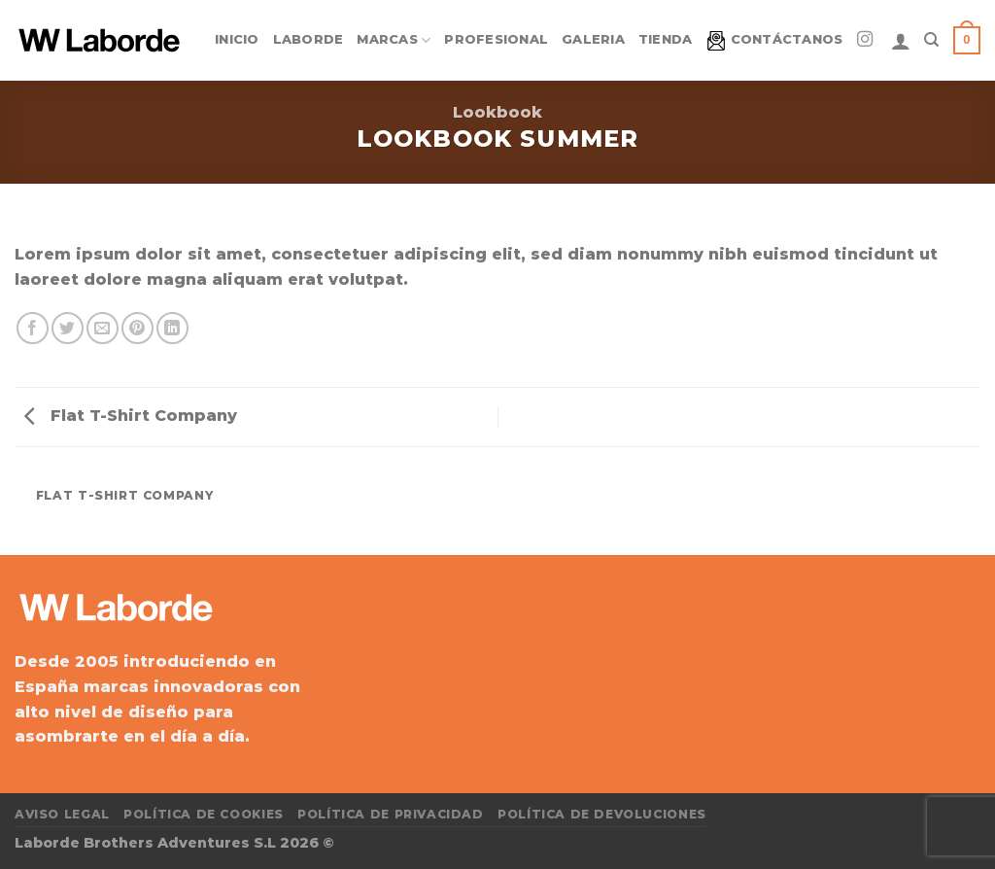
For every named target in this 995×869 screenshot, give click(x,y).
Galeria (593, 39)
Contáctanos (774, 41)
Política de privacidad (390, 814)
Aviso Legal (62, 814)
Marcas (393, 40)
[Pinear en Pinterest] (137, 328)
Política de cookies (203, 814)
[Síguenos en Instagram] (865, 40)
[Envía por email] (102, 328)
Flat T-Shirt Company (130, 415)
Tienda (665, 39)
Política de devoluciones (602, 814)
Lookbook (497, 112)
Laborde (308, 39)
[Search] (931, 39)
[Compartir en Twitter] (67, 328)
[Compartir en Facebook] (33, 328)
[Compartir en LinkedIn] (172, 328)
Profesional (496, 39)
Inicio (237, 39)
